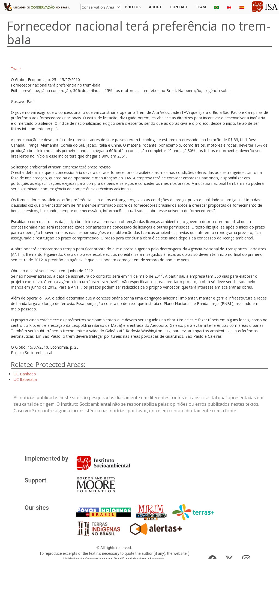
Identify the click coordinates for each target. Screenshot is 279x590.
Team (201, 6)
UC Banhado (25, 373)
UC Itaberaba (25, 379)
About (155, 6)
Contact (179, 6)
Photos (133, 6)
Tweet (16, 68)
